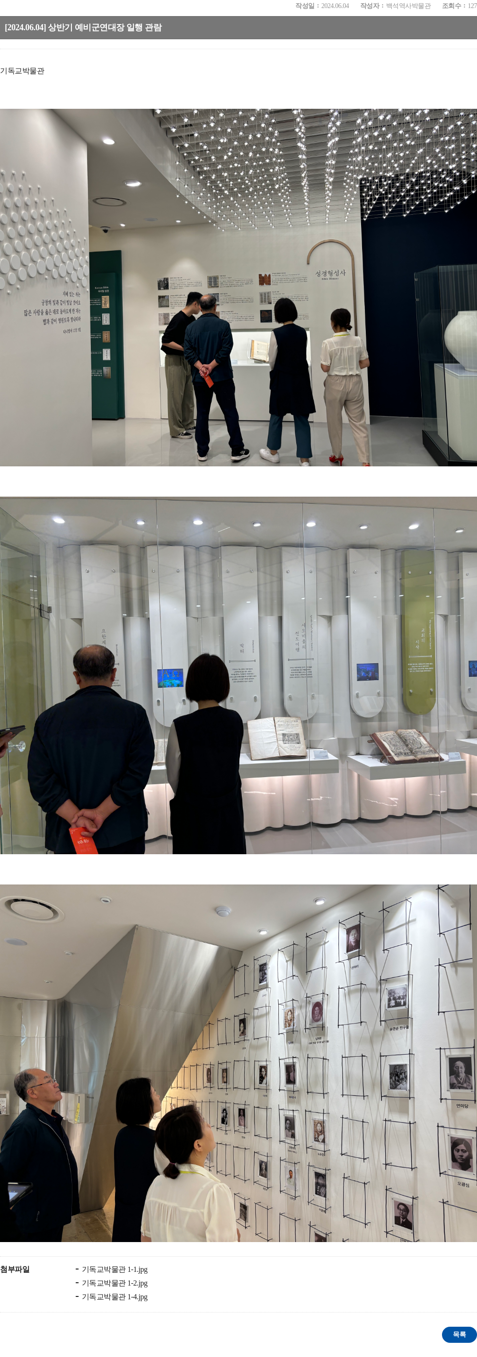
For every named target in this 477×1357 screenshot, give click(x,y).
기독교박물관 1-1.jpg (114, 1269)
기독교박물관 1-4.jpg (114, 1297)
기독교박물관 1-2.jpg (114, 1283)
